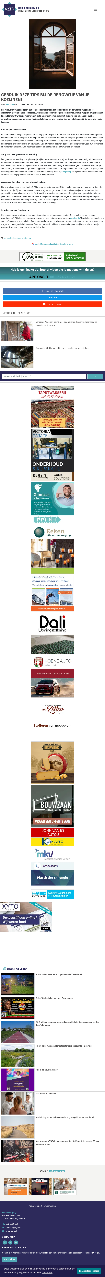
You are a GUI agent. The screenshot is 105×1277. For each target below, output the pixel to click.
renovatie (8, 238)
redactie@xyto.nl (13, 1227)
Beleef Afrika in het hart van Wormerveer (54, 998)
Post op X (52, 297)
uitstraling (26, 238)
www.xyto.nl (11, 1231)
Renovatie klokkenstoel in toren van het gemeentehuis (62, 348)
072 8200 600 (12, 1223)
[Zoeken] (95, 376)
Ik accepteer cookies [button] (89, 1271)
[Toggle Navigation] (95, 9)
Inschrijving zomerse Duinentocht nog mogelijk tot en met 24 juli (65, 1117)
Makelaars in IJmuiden (46, 1093)
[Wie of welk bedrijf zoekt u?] (44, 376)
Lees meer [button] (47, 1272)
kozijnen (17, 238)
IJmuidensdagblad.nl (29, 8)
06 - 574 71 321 (63, 277)
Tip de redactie (52, 304)
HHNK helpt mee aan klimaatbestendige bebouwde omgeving (64, 1046)
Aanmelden (10, 1259)
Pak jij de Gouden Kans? (47, 1069)
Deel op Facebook (52, 291)
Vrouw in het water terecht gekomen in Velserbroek (59, 974)
